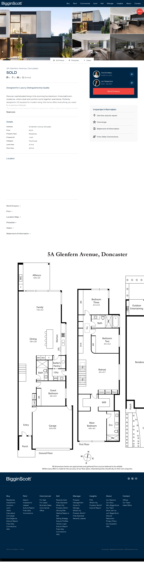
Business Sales (45, 505)
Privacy (22, 549)
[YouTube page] (136, 478)
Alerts (8, 511)
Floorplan (74, 60)
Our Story (109, 503)
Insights (120, 3)
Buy (68, 3)
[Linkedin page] (132, 478)
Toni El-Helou (106, 73)
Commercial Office (44, 509)
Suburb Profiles (62, 521)
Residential (10, 500)
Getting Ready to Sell (62, 514)
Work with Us (111, 511)
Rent (75, 3)
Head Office (127, 505)
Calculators (10, 513)
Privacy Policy (111, 521)
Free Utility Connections (107, 137)
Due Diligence (11, 518)
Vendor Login (61, 524)
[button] (9, 211)
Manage (110, 3)
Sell (102, 3)
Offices (125, 500)
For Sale (43, 500)
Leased (26, 505)
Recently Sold (61, 500)
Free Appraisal (61, 503)
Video (87, 60)
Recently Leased (79, 518)
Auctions (9, 505)
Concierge (101, 122)
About (128, 3)
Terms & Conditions (12, 549)
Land (95, 3)
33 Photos (58, 60)
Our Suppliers (111, 524)
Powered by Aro (133, 549)
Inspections (10, 503)
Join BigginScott (112, 513)
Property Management (78, 501)
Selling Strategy (62, 518)
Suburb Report (12, 521)
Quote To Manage (76, 506)
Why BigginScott (112, 505)
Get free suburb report (107, 116)
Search (25, 500)
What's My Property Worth (62, 506)
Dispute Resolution (110, 517)
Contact (137, 3)
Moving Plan (61, 511)
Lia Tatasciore (107, 81)
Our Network (111, 500)
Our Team (110, 508)
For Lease (43, 503)
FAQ (91, 500)
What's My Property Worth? (79, 512)
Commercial (85, 3)
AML (8, 529)
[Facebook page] (129, 478)
